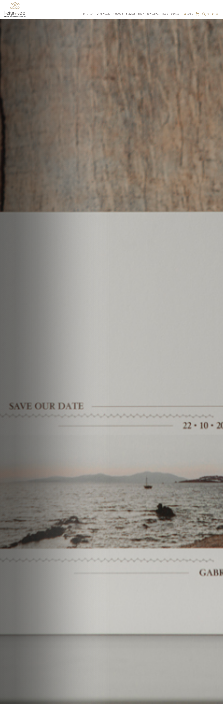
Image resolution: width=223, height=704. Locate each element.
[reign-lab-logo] (15, 2)
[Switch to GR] (209, 14)
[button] (204, 14)
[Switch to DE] (217, 14)
